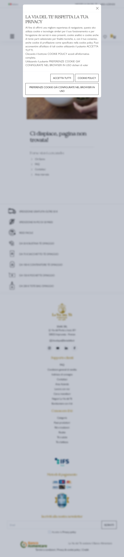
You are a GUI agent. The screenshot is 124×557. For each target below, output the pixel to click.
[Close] (97, 8)
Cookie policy (87, 78)
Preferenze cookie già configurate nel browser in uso (62, 89)
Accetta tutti (62, 78)
